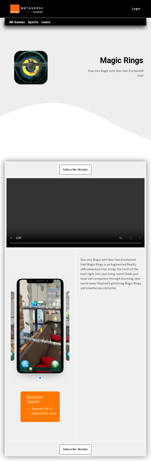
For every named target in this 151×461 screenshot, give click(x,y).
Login (136, 8)
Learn (45, 22)
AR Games (17, 22)
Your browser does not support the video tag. (75, 212)
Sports (33, 22)
